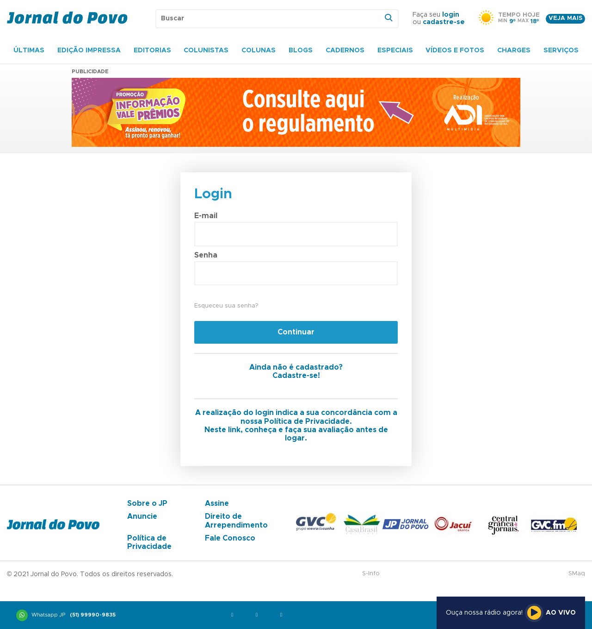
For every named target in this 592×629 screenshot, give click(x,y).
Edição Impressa (89, 50)
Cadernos (345, 50)
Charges (513, 50)
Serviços (561, 50)
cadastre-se (444, 22)
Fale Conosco (230, 538)
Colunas (258, 50)
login (450, 15)
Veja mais (565, 18)
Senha (205, 255)
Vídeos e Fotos (455, 50)
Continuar (296, 332)
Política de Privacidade (149, 542)
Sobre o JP (147, 503)
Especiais (395, 50)
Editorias (152, 50)
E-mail (205, 216)
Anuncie (142, 516)
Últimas (28, 50)
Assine (217, 503)
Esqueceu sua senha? (226, 306)
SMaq (576, 574)
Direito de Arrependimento (236, 520)
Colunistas (206, 50)
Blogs (301, 50)
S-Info (371, 574)
